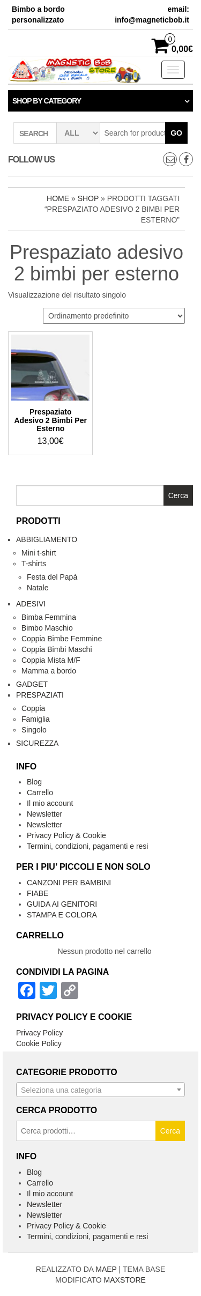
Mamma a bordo (48, 670)
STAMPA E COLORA (62, 914)
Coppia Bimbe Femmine (61, 638)
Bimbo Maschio (47, 628)
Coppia (33, 708)
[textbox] (100, 1090)
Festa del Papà (52, 577)
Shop (88, 198)
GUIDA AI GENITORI (62, 904)
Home (58, 198)
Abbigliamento (46, 539)
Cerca (170, 1131)
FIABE (37, 893)
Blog (34, 781)
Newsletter (44, 814)
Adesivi (31, 603)
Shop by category (46, 101)
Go (176, 133)
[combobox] (100, 1089)
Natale (37, 587)
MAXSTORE (125, 1280)
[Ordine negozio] (114, 316)
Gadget (32, 684)
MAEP (105, 1269)
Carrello (40, 792)
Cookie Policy (39, 1043)
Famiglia (35, 719)
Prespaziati (40, 695)
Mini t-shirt (38, 553)
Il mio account (50, 803)
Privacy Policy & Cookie (66, 835)
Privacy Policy (39, 1032)
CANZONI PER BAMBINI (69, 882)
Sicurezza (37, 743)
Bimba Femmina (48, 617)
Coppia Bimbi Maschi (56, 649)
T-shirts (33, 563)
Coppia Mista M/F (50, 660)
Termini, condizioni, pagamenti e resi (87, 846)
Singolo (34, 729)
